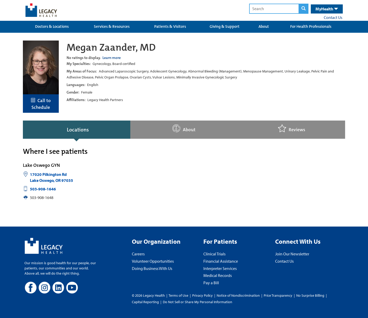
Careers (138, 253)
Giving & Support (225, 26)
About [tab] (184, 128)
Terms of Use (179, 295)
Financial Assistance (220, 261)
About (264, 26)
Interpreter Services (220, 268)
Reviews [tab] (291, 128)
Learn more (111, 57)
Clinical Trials (214, 253)
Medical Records (217, 275)
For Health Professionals (310, 26)
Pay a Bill (211, 282)
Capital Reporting (145, 302)
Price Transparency (278, 295)
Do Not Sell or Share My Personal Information (197, 302)
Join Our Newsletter (292, 253)
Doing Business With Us (152, 268)
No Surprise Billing (310, 295)
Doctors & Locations (52, 26)
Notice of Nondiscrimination (238, 295)
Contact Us (333, 17)
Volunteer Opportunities (153, 261)
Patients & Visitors (170, 26)
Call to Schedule (41, 103)
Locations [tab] (78, 129)
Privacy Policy (202, 295)
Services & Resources (112, 26)
